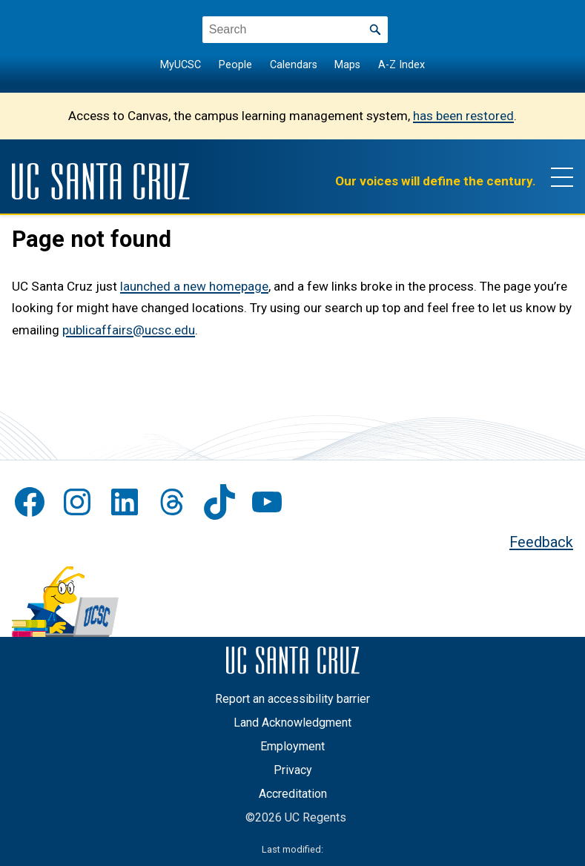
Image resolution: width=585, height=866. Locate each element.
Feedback (541, 542)
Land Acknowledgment (292, 722)
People (235, 65)
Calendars (293, 65)
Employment (292, 746)
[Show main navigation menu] (562, 176)
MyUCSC (180, 65)
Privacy (293, 770)
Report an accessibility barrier (292, 699)
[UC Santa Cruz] (101, 181)
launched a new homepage (194, 286)
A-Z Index (401, 65)
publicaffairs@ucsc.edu (128, 330)
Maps (347, 65)
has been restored (463, 115)
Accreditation (293, 794)
